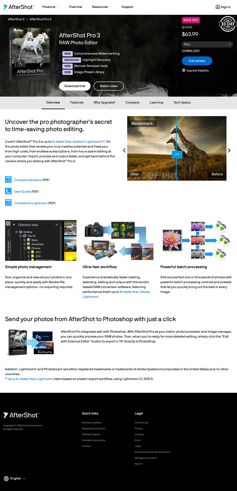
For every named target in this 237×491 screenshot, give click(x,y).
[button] (50, 7)
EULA (138, 440)
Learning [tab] (156, 102)
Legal (138, 446)
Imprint (139, 463)
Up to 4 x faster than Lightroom (30, 379)
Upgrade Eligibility (197, 70)
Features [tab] (76, 102)
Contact (87, 446)
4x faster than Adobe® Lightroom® (78, 141)
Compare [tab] (132, 102)
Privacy (139, 428)
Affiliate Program (92, 434)
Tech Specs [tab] (182, 102)
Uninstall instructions (95, 440)
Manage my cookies (147, 457)
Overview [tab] (53, 102)
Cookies (140, 434)
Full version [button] (197, 61)
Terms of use (143, 422)
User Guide (22, 191)
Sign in (223, 7)
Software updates (93, 422)
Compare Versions (27, 180)
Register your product (96, 428)
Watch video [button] (109, 86)
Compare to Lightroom (30, 203)
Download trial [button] (74, 86)
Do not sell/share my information (156, 452)
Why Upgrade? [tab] (104, 102)
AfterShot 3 (16, 19)
